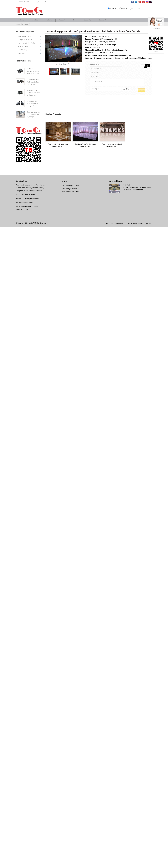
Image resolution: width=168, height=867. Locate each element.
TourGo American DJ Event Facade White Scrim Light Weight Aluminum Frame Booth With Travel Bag (82, 761)
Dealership (87, 20)
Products (112, 8)
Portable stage (22, 50)
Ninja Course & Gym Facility (26, 43)
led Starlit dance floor (55, 158)
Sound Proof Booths (24, 36)
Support (62, 20)
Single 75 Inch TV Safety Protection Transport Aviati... (32, 103)
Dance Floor (21, 53)
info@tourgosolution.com (31, 839)
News (74, 20)
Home (22, 20)
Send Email (156, 28)
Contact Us (102, 20)
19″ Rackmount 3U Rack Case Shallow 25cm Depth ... (33, 82)
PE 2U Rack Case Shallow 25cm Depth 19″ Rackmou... (33, 92)
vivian (154, 33)
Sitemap (148, 864)
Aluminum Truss (23, 46)
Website (124, 8)
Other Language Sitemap (134, 864)
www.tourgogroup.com (70, 826)
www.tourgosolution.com (71, 829)
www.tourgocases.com (70, 831)
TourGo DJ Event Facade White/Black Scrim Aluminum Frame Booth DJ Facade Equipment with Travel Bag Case (89, 758)
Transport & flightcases (25, 40)
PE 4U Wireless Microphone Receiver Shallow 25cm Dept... (33, 71)
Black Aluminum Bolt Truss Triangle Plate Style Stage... (33, 114)
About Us (35, 20)
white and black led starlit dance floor (104, 113)
